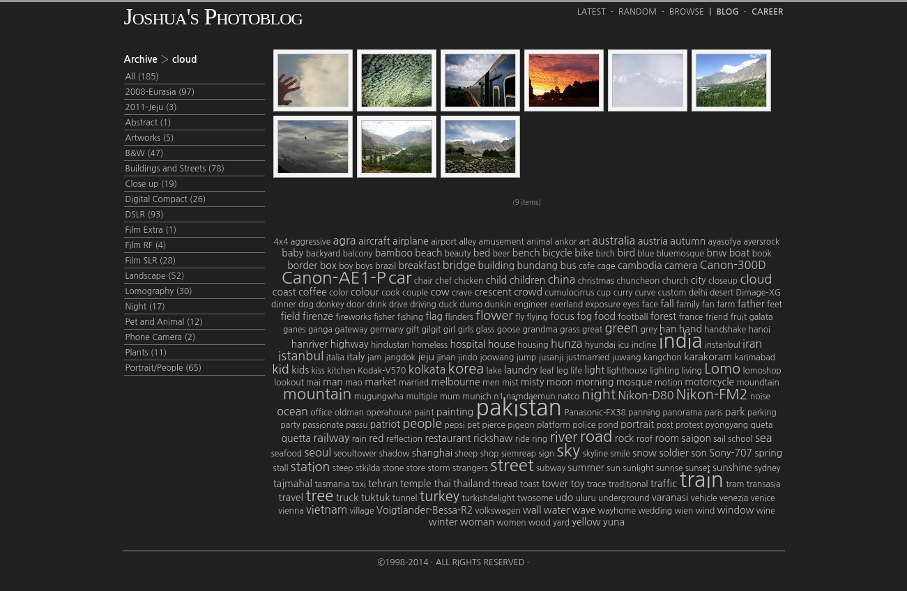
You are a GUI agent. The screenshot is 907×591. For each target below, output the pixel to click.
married (414, 382)
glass (485, 329)
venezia (733, 498)
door (355, 304)
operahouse (388, 412)
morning (594, 382)
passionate (323, 425)
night (599, 394)
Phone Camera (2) (160, 337)
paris (714, 412)
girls (466, 329)
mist (510, 382)
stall (281, 468)
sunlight (638, 468)
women (511, 523)
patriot (385, 424)
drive (398, 304)
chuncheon (638, 281)
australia (613, 240)
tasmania (331, 484)
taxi (359, 484)
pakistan (519, 408)
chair (423, 281)
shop (489, 454)
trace (597, 484)
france (690, 317)
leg (562, 371)
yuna (614, 522)
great (592, 329)
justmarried (588, 357)
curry (622, 293)
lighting (664, 371)
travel (290, 497)
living (692, 371)
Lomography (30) (158, 291)
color (339, 293)
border (302, 265)
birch (606, 254)
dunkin (498, 304)
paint (424, 412)
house (501, 344)
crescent (493, 292)
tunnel (405, 498)
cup (604, 293)
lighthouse (627, 371)
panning (644, 412)
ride (522, 439)
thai (442, 484)
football (633, 317)
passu (356, 425)
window (735, 510)
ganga (320, 329)
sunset (697, 468)
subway (550, 468)
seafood (286, 454)
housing (532, 345)
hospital (468, 344)
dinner (283, 304)
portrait (637, 424)
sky (568, 450)
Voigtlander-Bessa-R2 (424, 510)
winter (443, 522)
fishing (410, 317)
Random (637, 12)
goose (508, 329)
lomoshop (762, 371)
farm (726, 304)
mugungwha (379, 396)
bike (583, 253)
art (584, 242)
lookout (289, 382)
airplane (410, 241)
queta (762, 425)
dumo (470, 304)
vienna (290, 511)
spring (768, 453)
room (667, 438)
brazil (385, 266)
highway (349, 344)
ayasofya (724, 242)
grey (649, 329)
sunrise (669, 468)
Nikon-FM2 (712, 394)
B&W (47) (144, 153)
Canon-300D (733, 264)
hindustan (390, 345)
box (328, 265)
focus (562, 316)
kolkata (427, 369)
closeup (723, 281)
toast (530, 484)
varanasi (670, 497)
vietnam (326, 509)
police (584, 425)
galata (760, 317)
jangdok (400, 357)
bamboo (394, 253)
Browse (686, 12)
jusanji (551, 357)
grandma (540, 329)
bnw (716, 253)
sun (613, 468)
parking (762, 412)
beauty (458, 254)
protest (689, 425)
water (557, 510)
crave (462, 293)
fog (584, 316)
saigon (696, 438)
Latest (591, 12)
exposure (603, 304)
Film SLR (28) (150, 260)
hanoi (759, 329)
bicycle (557, 253)
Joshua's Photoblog (213, 16)
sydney (767, 468)
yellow (586, 522)
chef (443, 281)
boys (364, 266)
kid (280, 369)
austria (653, 241)
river (563, 437)
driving (423, 304)
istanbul (300, 356)
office (321, 412)
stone (393, 468)
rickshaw (492, 438)
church (675, 281)
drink (376, 304)
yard (561, 523)
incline (644, 345)
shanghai (432, 453)
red (376, 438)
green (621, 328)
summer (585, 468)
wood (539, 523)
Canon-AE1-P (334, 277)
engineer (531, 304)
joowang (497, 357)
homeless (430, 345)
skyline (596, 454)
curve (644, 293)
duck (448, 304)
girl (449, 329)
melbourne (455, 382)
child (497, 280)
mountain (317, 393)
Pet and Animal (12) (164, 322)
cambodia (640, 265)
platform (553, 425)
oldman (349, 412)
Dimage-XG (759, 293)
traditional (628, 484)
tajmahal (292, 484)
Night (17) (145, 306)
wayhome (617, 511)
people (422, 423)
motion (669, 382)
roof (645, 439)
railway (331, 437)
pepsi (455, 425)
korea (466, 369)
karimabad (754, 357)
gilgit (431, 329)
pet (473, 425)
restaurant (448, 438)
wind (705, 511)
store (416, 468)
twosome (535, 498)
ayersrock (761, 242)
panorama (682, 412)
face (650, 304)
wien (683, 511)
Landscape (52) (155, 276)
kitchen (341, 371)
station (310, 467)
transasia (764, 484)
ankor (566, 242)
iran (752, 343)
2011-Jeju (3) (151, 107)
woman (477, 522)
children (528, 280)
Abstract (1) (148, 122)
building (496, 265)
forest (663, 316)
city (698, 280)
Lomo (722, 369)
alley (467, 242)
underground (623, 498)
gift (413, 329)
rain (359, 439)
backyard (323, 254)
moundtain (758, 382)
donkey (330, 304)
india (681, 341)
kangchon (662, 357)
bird (626, 253)
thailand (471, 484)
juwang (626, 357)
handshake (725, 329)
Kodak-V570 (382, 371)
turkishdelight (488, 498)
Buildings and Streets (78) (174, 168)
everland (566, 304)
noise (760, 396)
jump (527, 357)
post (665, 425)
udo (564, 497)
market (380, 382)
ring (539, 439)
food (605, 316)
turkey (439, 496)
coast (284, 292)
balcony (358, 254)
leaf (547, 371)
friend (717, 317)
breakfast (420, 265)
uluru (586, 498)
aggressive (310, 242)
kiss (318, 371)
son (699, 453)
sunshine (732, 468)
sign (547, 454)
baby (292, 253)
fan (708, 304)
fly (519, 317)
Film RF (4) (146, 245)
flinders (459, 317)
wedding (655, 511)
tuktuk (375, 497)
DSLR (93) (144, 214)
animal (539, 242)
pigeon (521, 425)
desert (721, 293)
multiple (421, 396)
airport (444, 242)
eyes (631, 304)
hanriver (309, 344)
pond (608, 425)
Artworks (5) (149, 138)
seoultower (355, 454)
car (399, 277)
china (562, 279)
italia (335, 357)
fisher (384, 317)
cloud (756, 279)
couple (415, 293)
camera (680, 265)
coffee (312, 292)
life (576, 371)
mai (313, 382)
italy (355, 357)
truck (347, 497)
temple (416, 484)
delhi (698, 293)
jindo (468, 357)
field (290, 316)
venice (763, 498)
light (594, 370)
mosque (634, 382)
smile (620, 454)
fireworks (353, 317)
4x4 (281, 242)
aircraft (374, 241)
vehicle (704, 498)
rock (624, 438)
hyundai (600, 345)
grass (569, 329)
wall (532, 510)
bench (526, 253)
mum (450, 396)
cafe (587, 266)
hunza (567, 343)
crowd (528, 292)
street (511, 464)
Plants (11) (146, 352)
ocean (292, 411)
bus (568, 265)
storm (439, 468)
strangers (470, 468)
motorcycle (709, 382)
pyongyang (727, 425)
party (290, 425)
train (701, 479)
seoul (317, 452)
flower (493, 315)
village (362, 511)
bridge (459, 264)
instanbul (722, 345)
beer (501, 254)
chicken (468, 281)
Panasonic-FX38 (595, 412)
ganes (294, 329)
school (740, 439)
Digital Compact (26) (165, 199)
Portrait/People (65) (163, 368)
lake (493, 371)
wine (765, 511)
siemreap (518, 454)
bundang (537, 265)
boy (346, 266)
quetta (296, 438)
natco (568, 396)
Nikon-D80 (645, 395)
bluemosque (680, 254)
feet (774, 304)
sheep (466, 454)
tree (319, 495)
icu (623, 345)
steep (343, 468)
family (687, 304)
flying (536, 317)
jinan (445, 357)
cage (606, 266)
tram (735, 484)
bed (482, 253)
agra (344, 240)
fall (667, 304)
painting (454, 412)
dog (306, 304)
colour (365, 292)
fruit (739, 317)
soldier (673, 453)
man (333, 382)
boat (739, 253)
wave (583, 510)
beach (428, 253)
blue (645, 254)
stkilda (368, 468)
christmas (596, 281)
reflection (404, 439)
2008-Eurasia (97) (160, 92)
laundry (521, 370)
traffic (663, 484)
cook (390, 293)
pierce (493, 425)
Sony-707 (730, 453)
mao (354, 382)
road (596, 436)
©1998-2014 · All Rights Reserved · (454, 562)
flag (434, 316)
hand (690, 329)
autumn (688, 241)
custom (672, 293)
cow (440, 292)
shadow (394, 454)
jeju (426, 357)
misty (532, 382)
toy (577, 484)
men (491, 382)
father (751, 304)
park (735, 412)
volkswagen (498, 511)
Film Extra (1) (151, 230)
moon (560, 382)
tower (555, 484)
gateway (351, 329)
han (668, 329)
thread (504, 484)
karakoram (708, 357)
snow (644, 453)
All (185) (142, 76)
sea (763, 437)
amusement (501, 242)
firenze (318, 316)
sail (719, 439)
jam (374, 357)
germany (387, 329)
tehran (382, 484)
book (762, 254)
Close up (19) (151, 184)
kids (300, 370)
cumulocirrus (569, 293)
